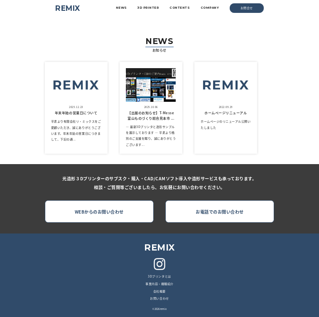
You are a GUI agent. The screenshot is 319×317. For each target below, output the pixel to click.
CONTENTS (179, 8)
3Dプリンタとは (159, 276)
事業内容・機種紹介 (159, 284)
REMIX (67, 8)
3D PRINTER (148, 8)
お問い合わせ (159, 298)
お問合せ (246, 8)
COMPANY (210, 8)
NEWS (121, 8)
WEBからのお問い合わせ (99, 212)
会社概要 (159, 291)
